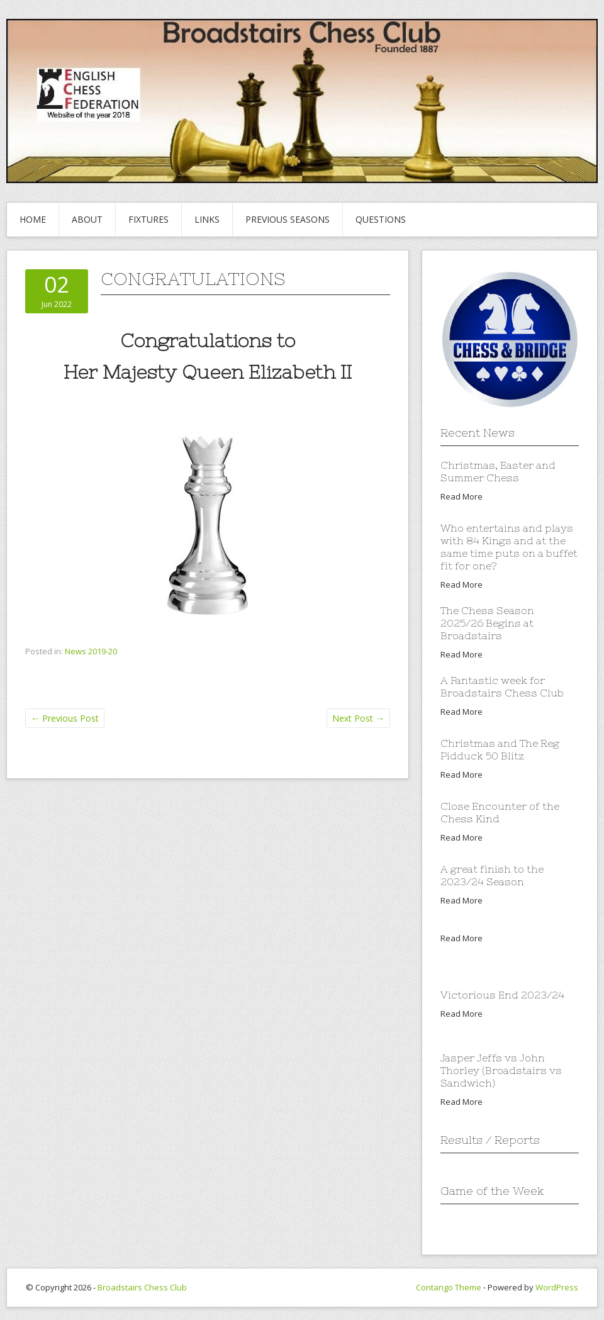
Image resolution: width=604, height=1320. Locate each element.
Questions (380, 219)
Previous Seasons (287, 219)
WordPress (556, 1287)
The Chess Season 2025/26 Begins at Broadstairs (487, 623)
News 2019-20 (91, 651)
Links (207, 219)
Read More (461, 496)
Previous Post (65, 718)
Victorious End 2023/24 (502, 994)
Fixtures (148, 219)
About (87, 219)
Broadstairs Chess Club (142, 1287)
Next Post (358, 718)
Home (33, 219)
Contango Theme (448, 1287)
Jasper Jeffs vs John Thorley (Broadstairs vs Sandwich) (501, 1070)
